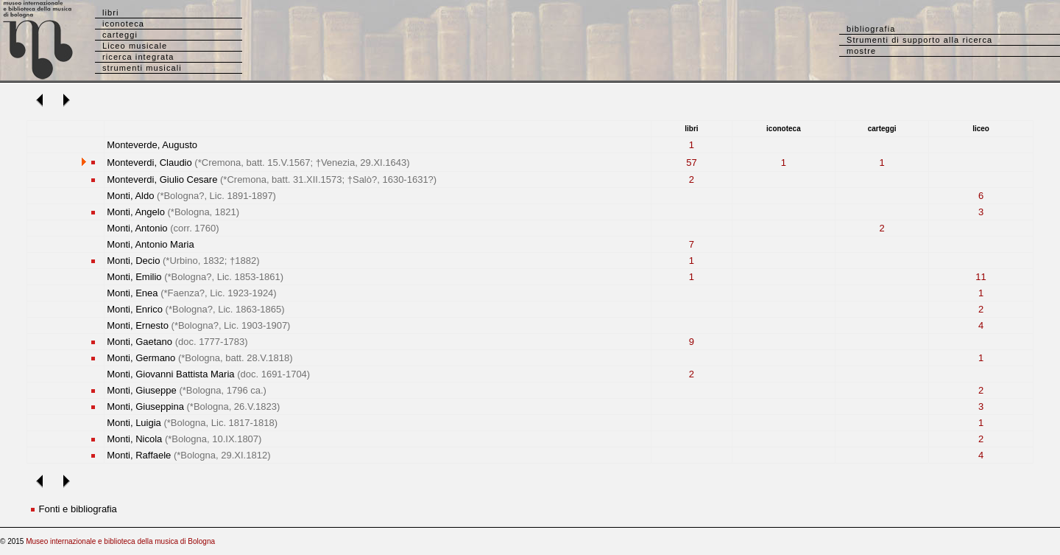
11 (980, 276)
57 (691, 162)
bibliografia (871, 28)
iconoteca (123, 23)
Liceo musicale (134, 45)
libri (110, 12)
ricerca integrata (138, 56)
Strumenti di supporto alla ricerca (919, 39)
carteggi (120, 34)
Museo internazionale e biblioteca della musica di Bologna (120, 541)
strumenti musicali (142, 67)
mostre (861, 50)
